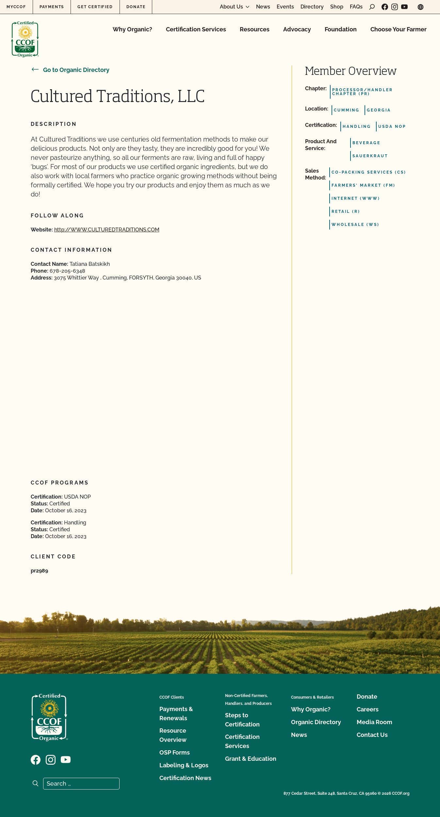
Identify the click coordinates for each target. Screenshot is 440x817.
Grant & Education (250, 758)
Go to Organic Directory (70, 69)
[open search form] (372, 7)
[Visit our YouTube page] (404, 7)
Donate (136, 7)
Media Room (374, 722)
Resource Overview (173, 735)
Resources (254, 29)
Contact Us (372, 734)
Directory (312, 7)
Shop (336, 7)
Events (285, 7)
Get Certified (95, 7)
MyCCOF (16, 7)
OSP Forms (174, 752)
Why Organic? (132, 29)
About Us (231, 7)
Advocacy (297, 29)
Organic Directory (316, 722)
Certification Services (196, 29)
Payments (52, 7)
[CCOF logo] (25, 32)
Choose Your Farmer (398, 29)
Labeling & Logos (183, 765)
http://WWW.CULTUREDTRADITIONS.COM (106, 230)
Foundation (341, 29)
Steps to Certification (242, 720)
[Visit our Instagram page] (394, 7)
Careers (368, 709)
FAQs (356, 7)
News (263, 7)
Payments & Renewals (176, 714)
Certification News (185, 777)
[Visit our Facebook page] (385, 7)
